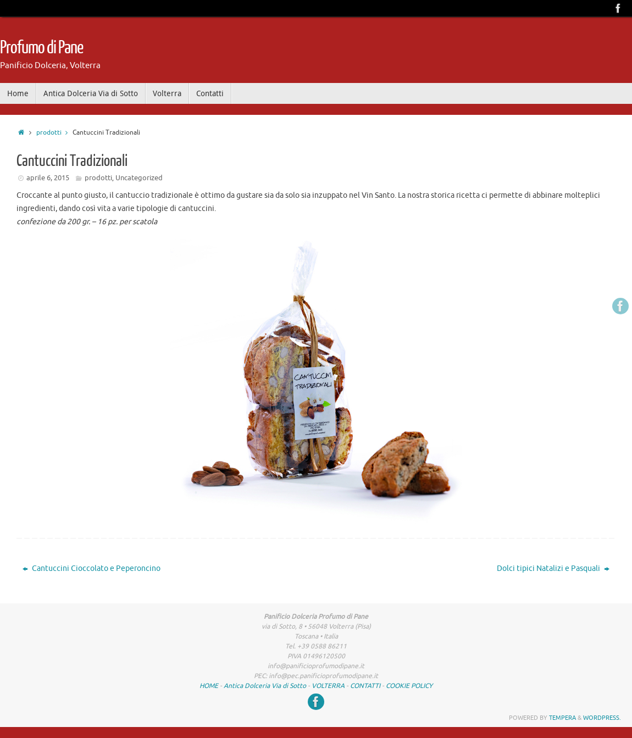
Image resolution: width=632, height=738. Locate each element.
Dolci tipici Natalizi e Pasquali (553, 568)
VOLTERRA (328, 685)
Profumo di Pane (41, 48)
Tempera (562, 718)
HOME (208, 685)
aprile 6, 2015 (47, 177)
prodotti (54, 133)
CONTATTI (365, 685)
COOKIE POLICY (409, 685)
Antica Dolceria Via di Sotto (265, 685)
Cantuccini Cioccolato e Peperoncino (91, 568)
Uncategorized (139, 177)
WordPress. (602, 718)
